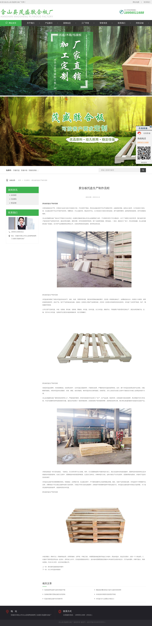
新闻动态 (67, 23)
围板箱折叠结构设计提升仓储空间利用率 (108, 590)
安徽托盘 (16, 170)
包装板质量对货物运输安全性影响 (54, 594)
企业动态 (13, 195)
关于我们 (30, 23)
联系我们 (147, 2)
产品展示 (49, 23)
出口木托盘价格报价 (54, 569)
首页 (19, 180)
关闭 (150, 126)
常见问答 (13, 203)
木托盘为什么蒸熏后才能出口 (105, 599)
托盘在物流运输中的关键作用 (53, 599)
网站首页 (10, 23)
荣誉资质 (103, 23)
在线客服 (146, 133)
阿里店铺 (139, 23)
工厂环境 (85, 23)
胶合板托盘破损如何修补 (55, 567)
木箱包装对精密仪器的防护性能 (106, 594)
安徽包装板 (33, 170)
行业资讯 (27, 180)
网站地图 (136, 2)
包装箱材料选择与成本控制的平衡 (54, 590)
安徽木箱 (24, 170)
